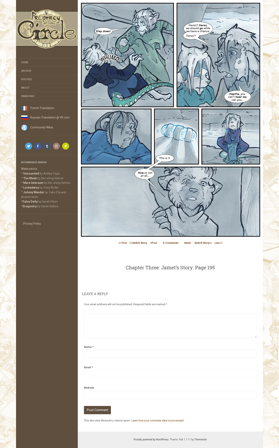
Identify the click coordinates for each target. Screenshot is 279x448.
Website (89, 387)
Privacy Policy (32, 223)
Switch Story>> (203, 243)
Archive (26, 70)
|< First (123, 243)
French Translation (37, 108)
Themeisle (200, 439)
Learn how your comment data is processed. (157, 420)
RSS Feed (26, 79)
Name (89, 346)
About (25, 87)
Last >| (218, 243)
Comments (171, 243)
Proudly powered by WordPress (151, 439)
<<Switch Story (138, 243)
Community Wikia (37, 127)
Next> (187, 243)
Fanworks (27, 96)
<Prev (153, 243)
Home (24, 62)
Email (88, 367)
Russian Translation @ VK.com (45, 117)
